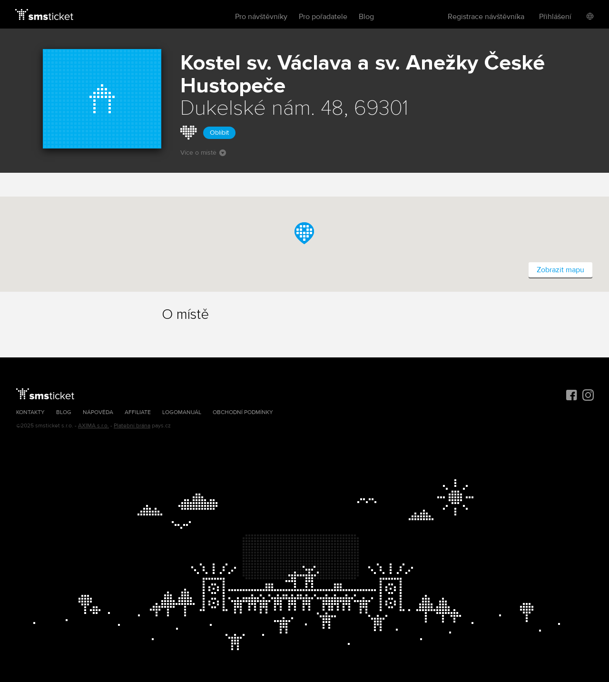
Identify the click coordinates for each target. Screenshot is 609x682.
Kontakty (30, 412)
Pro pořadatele (323, 16)
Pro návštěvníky (261, 16)
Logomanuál (181, 412)
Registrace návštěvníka (486, 16)
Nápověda (98, 412)
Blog (366, 16)
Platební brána (132, 425)
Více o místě (203, 152)
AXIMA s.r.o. (93, 425)
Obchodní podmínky (243, 412)
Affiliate (138, 412)
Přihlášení (555, 16)
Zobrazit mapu (560, 270)
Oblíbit (219, 132)
